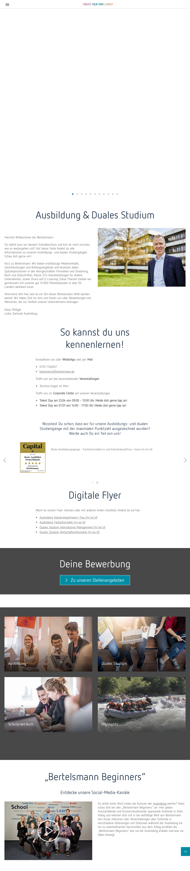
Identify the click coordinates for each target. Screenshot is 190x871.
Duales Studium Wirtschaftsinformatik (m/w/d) (69, 342)
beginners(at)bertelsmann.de (57, 181)
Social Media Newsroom (18, 858)
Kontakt (19, 854)
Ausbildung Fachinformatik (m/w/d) (62, 332)
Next (185, 270)
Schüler (140, 815)
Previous (5, 270)
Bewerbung (141, 837)
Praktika (106, 823)
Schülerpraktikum (144, 830)
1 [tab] (93, 293)
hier (120, 210)
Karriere (24, 815)
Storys (22, 823)
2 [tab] (97, 293)
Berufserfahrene (48, 815)
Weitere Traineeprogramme (79, 827)
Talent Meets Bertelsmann (115, 827)
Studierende (110, 815)
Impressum (36, 854)
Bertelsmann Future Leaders (80, 823)
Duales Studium (143, 827)
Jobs (7, 815)
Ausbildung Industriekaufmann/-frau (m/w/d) (68, 327)
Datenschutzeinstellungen (84, 854)
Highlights (141, 834)
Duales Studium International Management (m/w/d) (72, 337)
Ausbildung (160, 613)
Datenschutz (55, 854)
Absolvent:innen (76, 815)
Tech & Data (169, 815)
